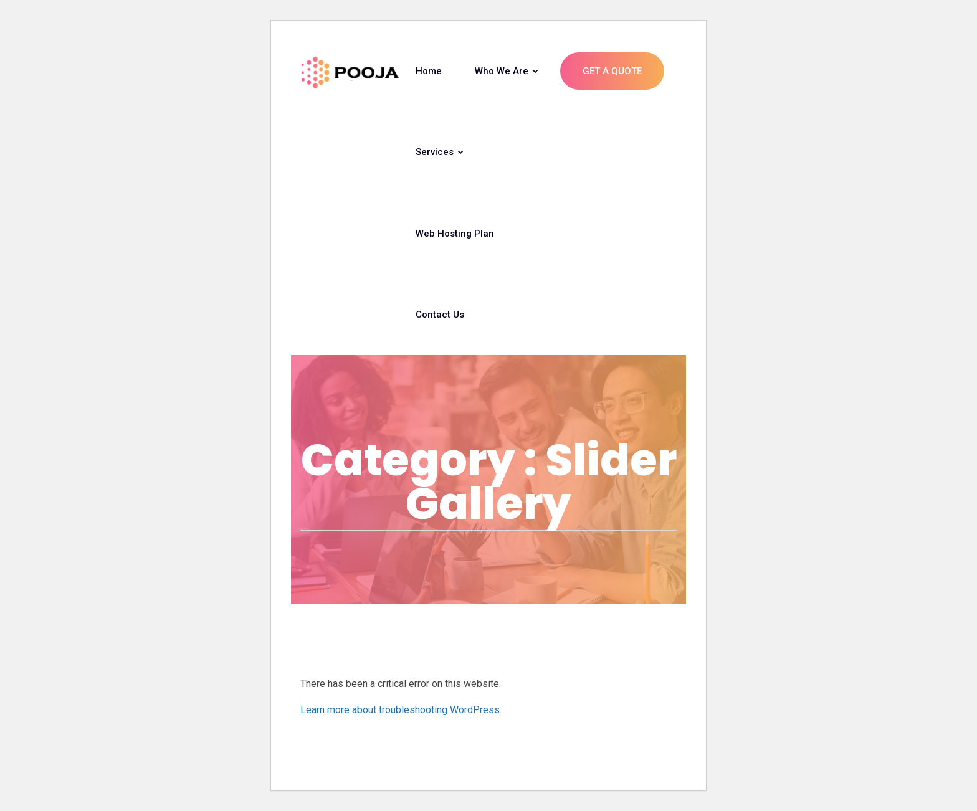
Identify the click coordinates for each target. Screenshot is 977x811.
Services (440, 152)
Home (429, 71)
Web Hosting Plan (455, 233)
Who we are (506, 71)
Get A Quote (612, 71)
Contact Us (440, 314)
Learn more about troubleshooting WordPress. (401, 710)
